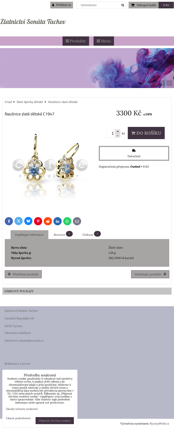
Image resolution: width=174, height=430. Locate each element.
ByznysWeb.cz (159, 423)
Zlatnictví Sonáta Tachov (32, 21)
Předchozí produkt (23, 274)
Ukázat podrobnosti (18, 418)
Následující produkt (150, 274)
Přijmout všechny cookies (55, 420)
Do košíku (146, 133)
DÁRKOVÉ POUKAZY (19, 291)
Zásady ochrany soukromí (22, 409)
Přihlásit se (61, 5)
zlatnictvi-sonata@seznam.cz (24, 340)
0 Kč (166, 5)
